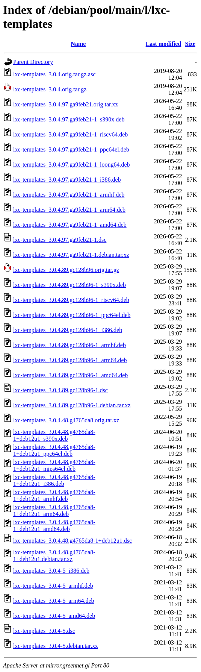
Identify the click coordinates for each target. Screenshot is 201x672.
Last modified (163, 44)
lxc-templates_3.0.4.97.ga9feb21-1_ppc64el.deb (71, 149)
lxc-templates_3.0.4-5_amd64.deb (54, 616)
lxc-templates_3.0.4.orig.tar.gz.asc (54, 74)
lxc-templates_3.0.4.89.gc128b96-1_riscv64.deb (71, 300)
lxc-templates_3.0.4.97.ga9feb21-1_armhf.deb (68, 194)
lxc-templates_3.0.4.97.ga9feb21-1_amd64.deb (70, 224)
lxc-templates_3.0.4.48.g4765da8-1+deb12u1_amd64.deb (54, 525)
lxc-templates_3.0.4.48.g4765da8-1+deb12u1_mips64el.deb (54, 465)
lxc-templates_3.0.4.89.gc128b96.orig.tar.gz (66, 270)
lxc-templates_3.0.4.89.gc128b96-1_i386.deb (67, 330)
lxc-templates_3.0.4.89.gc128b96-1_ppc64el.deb (71, 315)
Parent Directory (33, 62)
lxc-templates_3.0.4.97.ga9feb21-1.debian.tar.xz (71, 255)
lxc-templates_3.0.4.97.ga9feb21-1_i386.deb (67, 179)
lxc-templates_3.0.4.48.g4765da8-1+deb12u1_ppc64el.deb (54, 450)
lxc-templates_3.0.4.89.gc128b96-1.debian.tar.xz (71, 405)
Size (190, 44)
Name (78, 44)
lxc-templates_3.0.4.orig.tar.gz (49, 89)
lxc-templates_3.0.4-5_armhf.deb (53, 586)
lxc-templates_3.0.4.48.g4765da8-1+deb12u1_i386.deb (54, 480)
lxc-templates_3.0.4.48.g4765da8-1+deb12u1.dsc (72, 540)
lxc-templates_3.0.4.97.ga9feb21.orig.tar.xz (65, 104)
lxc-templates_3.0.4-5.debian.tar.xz (55, 646)
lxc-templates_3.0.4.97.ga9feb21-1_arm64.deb (69, 209)
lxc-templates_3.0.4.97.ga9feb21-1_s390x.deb (68, 119)
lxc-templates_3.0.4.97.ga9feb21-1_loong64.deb (71, 164)
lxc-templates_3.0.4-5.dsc (44, 631)
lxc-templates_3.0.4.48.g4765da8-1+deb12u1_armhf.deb (54, 495)
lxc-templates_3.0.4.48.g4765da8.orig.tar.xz (66, 420)
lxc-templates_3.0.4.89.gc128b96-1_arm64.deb (70, 360)
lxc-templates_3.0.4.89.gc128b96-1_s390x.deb (69, 285)
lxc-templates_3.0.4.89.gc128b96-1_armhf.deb (69, 345)
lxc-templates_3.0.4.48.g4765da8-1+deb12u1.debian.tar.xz (54, 555)
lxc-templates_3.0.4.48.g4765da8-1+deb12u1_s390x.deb (54, 435)
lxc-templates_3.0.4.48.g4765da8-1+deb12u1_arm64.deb (54, 510)
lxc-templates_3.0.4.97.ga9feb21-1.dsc (59, 240)
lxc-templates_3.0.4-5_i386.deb (51, 570)
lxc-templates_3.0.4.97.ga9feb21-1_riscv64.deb (70, 134)
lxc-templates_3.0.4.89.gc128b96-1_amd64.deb (70, 375)
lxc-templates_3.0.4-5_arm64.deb (53, 601)
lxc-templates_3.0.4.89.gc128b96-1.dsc (60, 390)
